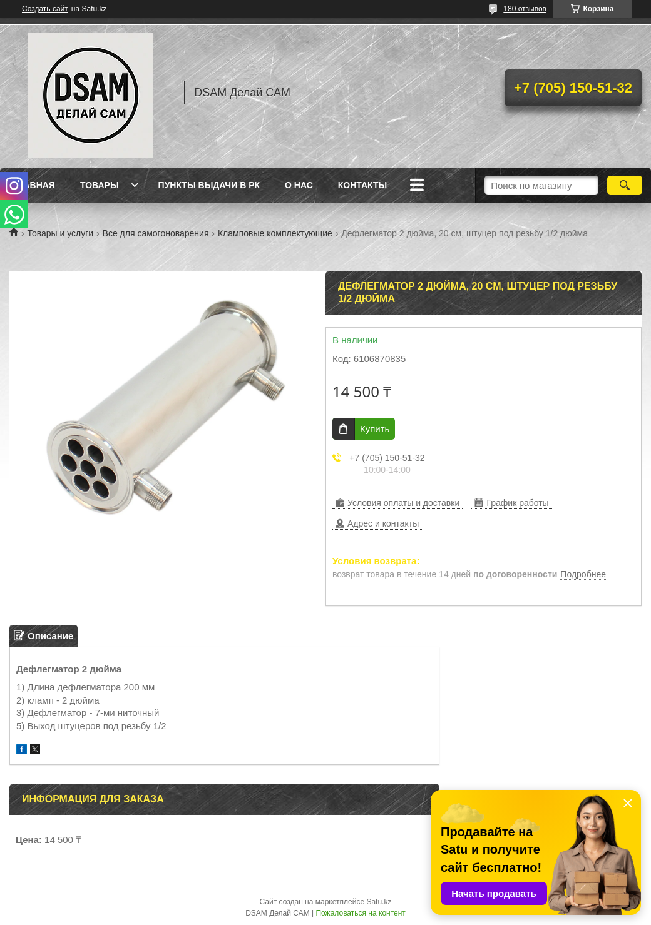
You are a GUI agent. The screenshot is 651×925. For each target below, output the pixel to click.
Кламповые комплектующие (275, 233)
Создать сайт (45, 8)
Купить (374, 428)
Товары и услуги (60, 233)
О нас (299, 185)
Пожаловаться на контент (360, 913)
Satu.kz (378, 901)
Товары (99, 185)
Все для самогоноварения (156, 233)
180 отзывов (524, 8)
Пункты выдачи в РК (209, 185)
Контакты (362, 185)
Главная (34, 185)
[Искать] (624, 185)
